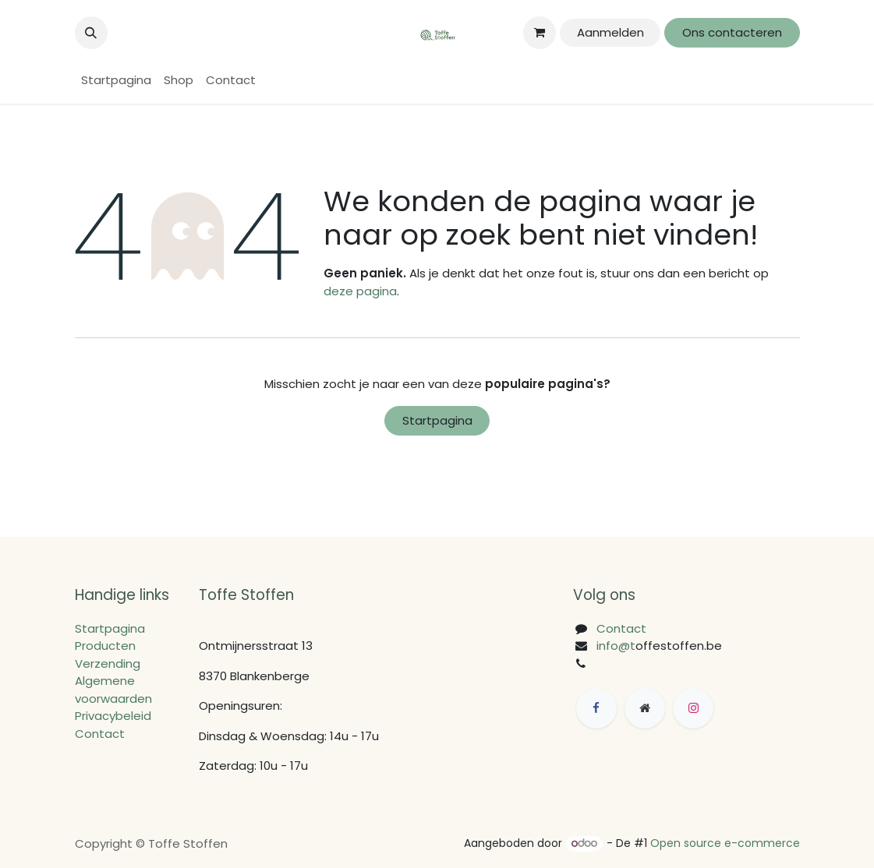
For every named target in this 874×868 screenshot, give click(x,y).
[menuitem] (116, 80)
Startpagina (437, 420)
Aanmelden (610, 32)
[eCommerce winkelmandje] (539, 32)
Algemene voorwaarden (113, 689)
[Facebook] (596, 708)
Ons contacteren (732, 32)
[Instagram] (693, 708)
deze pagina (360, 291)
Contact (100, 733)
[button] (91, 32)
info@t (615, 645)
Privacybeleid (113, 715)
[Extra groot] (645, 708)
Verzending (107, 663)
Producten (105, 645)
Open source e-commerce (725, 843)
